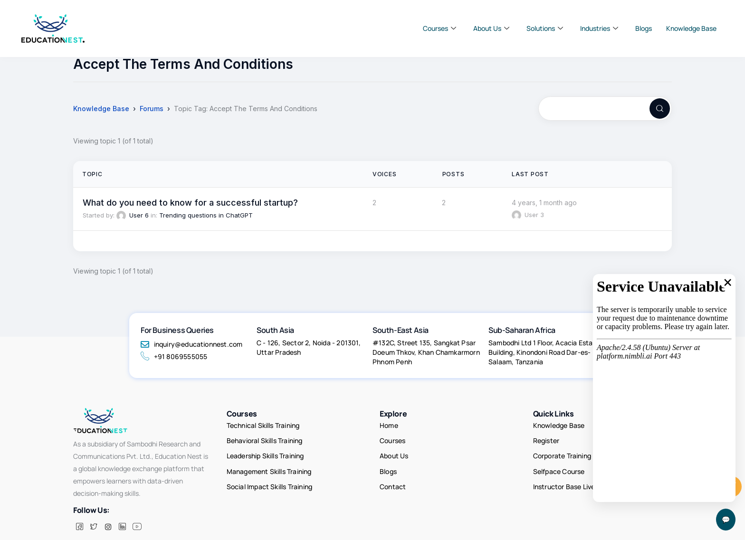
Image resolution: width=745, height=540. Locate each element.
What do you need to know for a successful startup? (190, 203)
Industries (599, 28)
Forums (151, 108)
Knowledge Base (691, 28)
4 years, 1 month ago (544, 203)
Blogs (643, 28)
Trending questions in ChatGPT (206, 215)
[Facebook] (79, 513)
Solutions (544, 28)
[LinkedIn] (122, 513)
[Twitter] (93, 513)
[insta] (108, 513)
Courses (439, 28)
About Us (491, 28)
